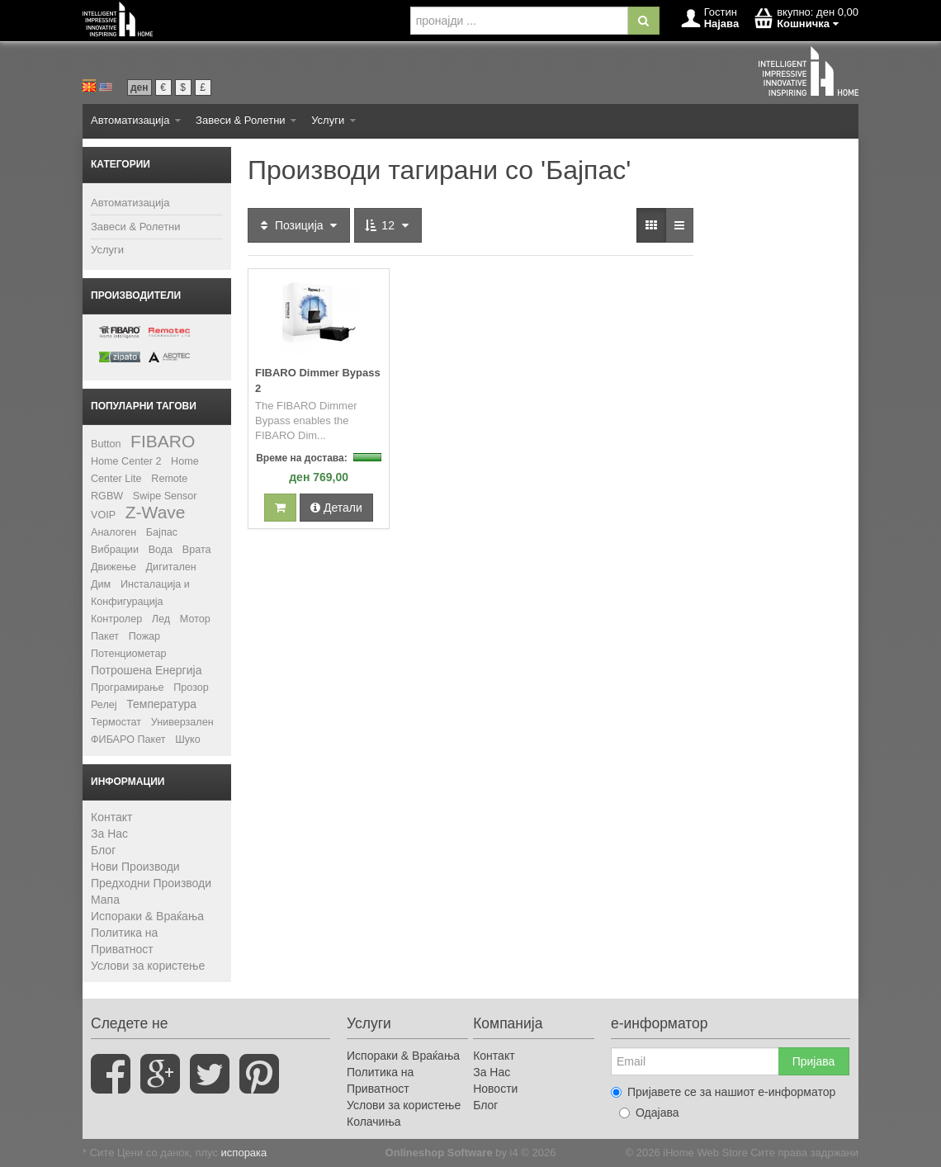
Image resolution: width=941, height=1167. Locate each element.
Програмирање (127, 687)
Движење (113, 567)
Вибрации (115, 549)
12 (387, 225)
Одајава (649, 1112)
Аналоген (113, 532)
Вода (161, 549)
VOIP (103, 515)
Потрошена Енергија (146, 670)
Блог (103, 850)
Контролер (116, 619)
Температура (161, 704)
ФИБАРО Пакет (128, 739)
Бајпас (161, 532)
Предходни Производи (151, 883)
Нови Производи (135, 866)
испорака (244, 1152)
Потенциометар (129, 653)
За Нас (109, 833)
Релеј (104, 705)
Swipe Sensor (165, 496)
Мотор (195, 619)
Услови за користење (148, 965)
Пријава (813, 1061)
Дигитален (171, 567)
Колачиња (374, 1121)
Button (106, 444)
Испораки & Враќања (147, 916)
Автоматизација (136, 120)
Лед (161, 619)
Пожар (144, 636)
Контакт (111, 817)
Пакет (105, 636)
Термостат (116, 722)
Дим (101, 584)
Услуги (333, 120)
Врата (196, 549)
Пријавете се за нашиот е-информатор (723, 1091)
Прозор (191, 687)
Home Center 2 (126, 461)
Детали (336, 507)
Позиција (299, 225)
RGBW (107, 496)
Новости (495, 1088)
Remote (169, 478)
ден (139, 87)
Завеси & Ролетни (246, 120)
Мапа (105, 899)
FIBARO (162, 441)
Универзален (182, 722)
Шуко (188, 739)
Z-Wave (155, 512)
